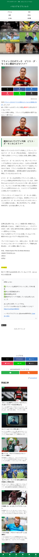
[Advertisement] (19, 341)
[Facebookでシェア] (19, 89)
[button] (32, 93)
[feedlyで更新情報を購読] (10, 372)
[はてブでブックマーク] (32, 89)
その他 (19, 552)
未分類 (4, 325)
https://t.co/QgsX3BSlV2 (11, 309)
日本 (19, 549)
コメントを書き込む (19, 532)
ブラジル (7, 549)
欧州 (32, 549)
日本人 (7, 552)
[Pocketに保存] (7, 93)
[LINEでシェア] (19, 93)
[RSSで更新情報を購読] (29, 372)
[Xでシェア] (7, 89)
